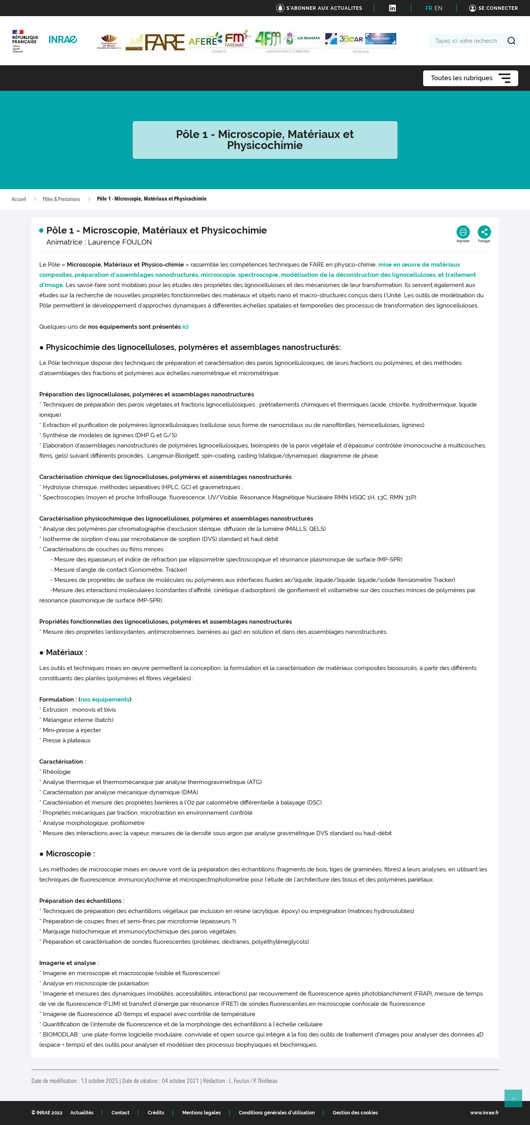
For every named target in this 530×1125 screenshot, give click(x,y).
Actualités (82, 1113)
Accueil (19, 199)
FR (428, 8)
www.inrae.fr (484, 1113)
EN (438, 8)
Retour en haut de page (516, 1101)
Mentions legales (201, 1113)
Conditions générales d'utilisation (277, 1113)
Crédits (156, 1113)
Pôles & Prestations (61, 199)
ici (185, 326)
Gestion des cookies (355, 1113)
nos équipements (105, 699)
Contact (121, 1113)
